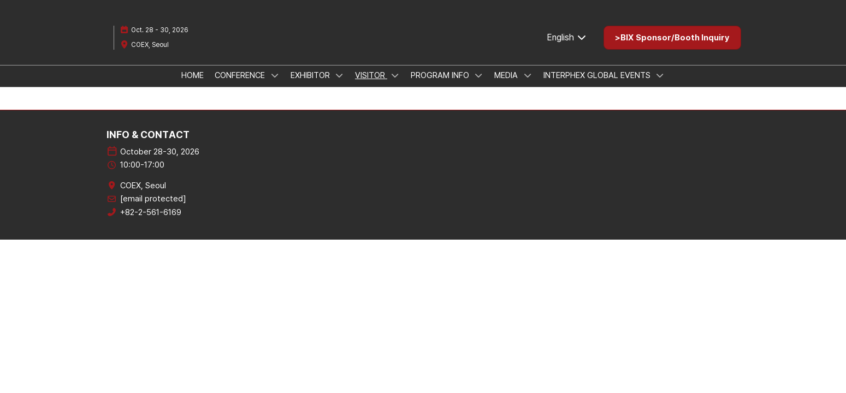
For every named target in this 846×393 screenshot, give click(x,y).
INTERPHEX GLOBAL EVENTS (598, 75)
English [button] (567, 37)
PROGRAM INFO (441, 75)
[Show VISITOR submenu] (395, 75)
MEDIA (507, 75)
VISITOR (371, 75)
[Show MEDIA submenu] (528, 75)
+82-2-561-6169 (150, 212)
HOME (192, 75)
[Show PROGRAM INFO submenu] (479, 75)
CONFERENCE (241, 75)
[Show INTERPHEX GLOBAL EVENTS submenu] (660, 75)
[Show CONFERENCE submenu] (275, 75)
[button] (672, 38)
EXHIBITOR (311, 75)
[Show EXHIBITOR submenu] (340, 75)
